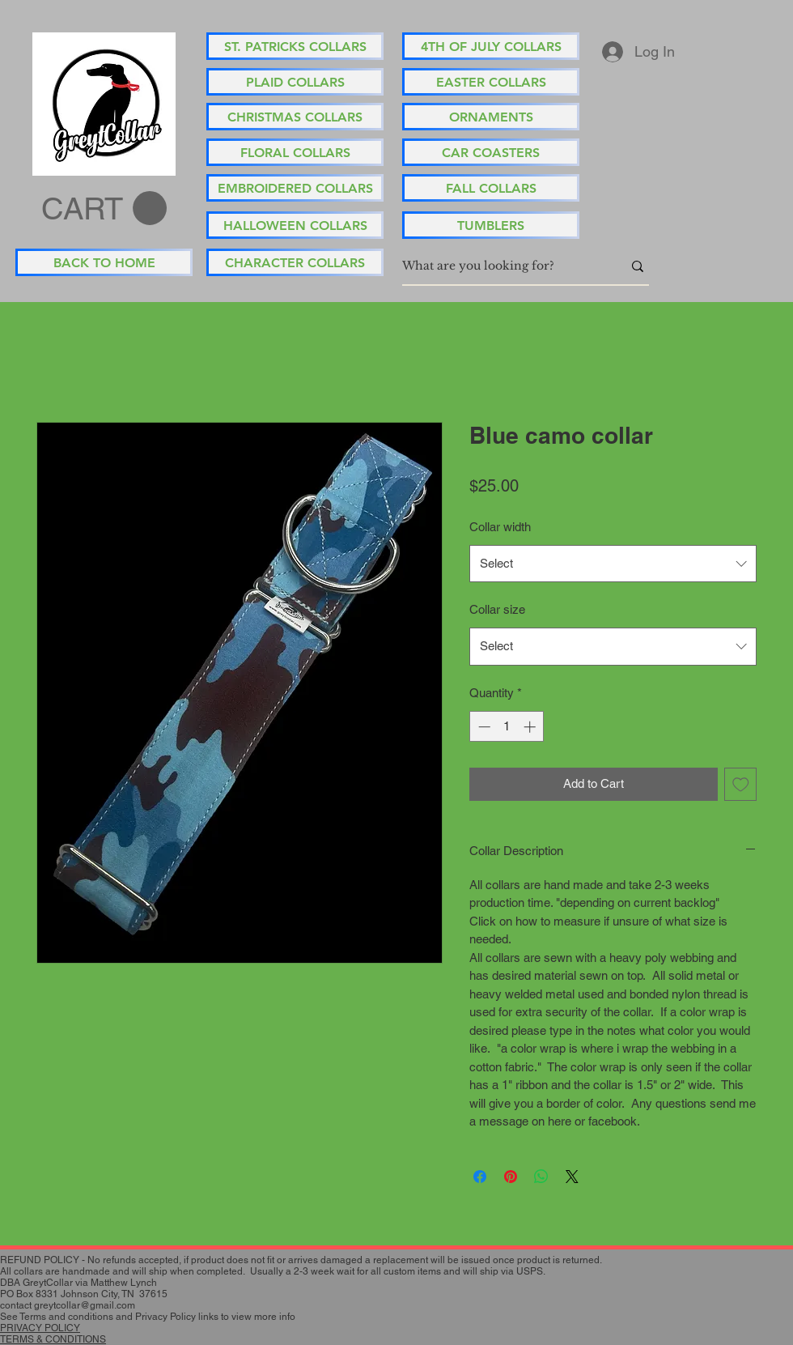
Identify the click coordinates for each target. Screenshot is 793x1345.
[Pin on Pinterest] (510, 1176)
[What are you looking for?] (500, 266)
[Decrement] (483, 727)
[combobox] (613, 563)
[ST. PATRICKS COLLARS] (295, 46)
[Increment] (531, 727)
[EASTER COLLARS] (490, 82)
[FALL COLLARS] (490, 188)
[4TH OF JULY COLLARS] (490, 46)
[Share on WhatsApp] (541, 1176)
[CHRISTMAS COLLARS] (295, 116)
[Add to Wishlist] (740, 784)
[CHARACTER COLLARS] (295, 262)
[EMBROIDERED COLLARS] (295, 188)
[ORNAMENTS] (490, 116)
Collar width (500, 527)
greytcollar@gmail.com (84, 1305)
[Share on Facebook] (480, 1176)
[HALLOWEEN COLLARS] (295, 225)
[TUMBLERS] (490, 225)
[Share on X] (572, 1176)
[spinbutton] (507, 727)
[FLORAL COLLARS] (295, 152)
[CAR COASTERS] (490, 152)
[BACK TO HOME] (104, 262)
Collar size (497, 609)
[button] (104, 209)
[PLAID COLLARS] (295, 82)
